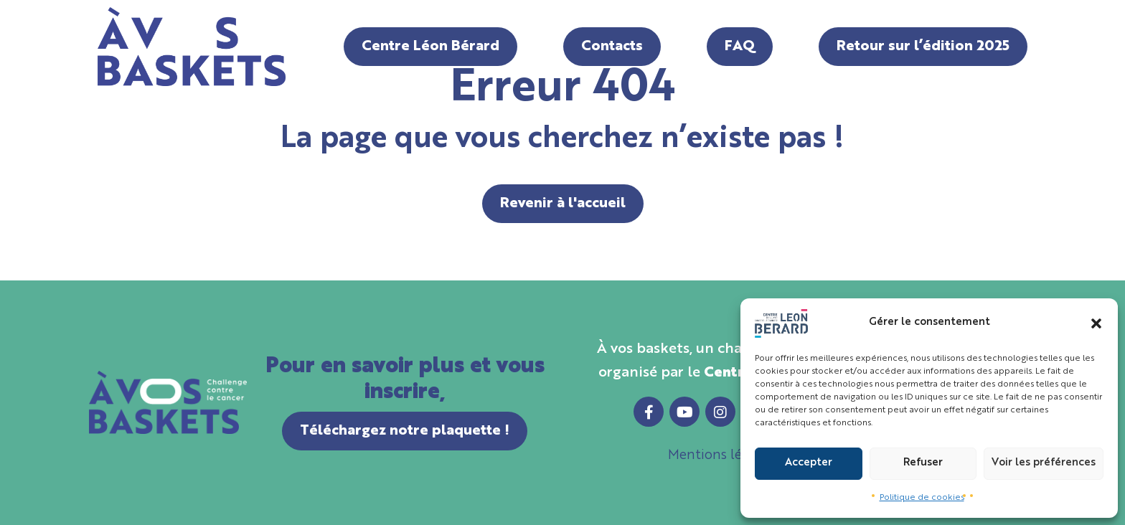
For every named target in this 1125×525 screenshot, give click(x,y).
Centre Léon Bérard (430, 46)
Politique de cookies (922, 497)
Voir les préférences (1044, 463)
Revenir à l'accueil (563, 204)
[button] (1096, 323)
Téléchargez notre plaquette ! (404, 431)
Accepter (808, 463)
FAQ (740, 46)
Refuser (923, 463)
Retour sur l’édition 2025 (923, 46)
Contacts (612, 46)
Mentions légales (720, 456)
